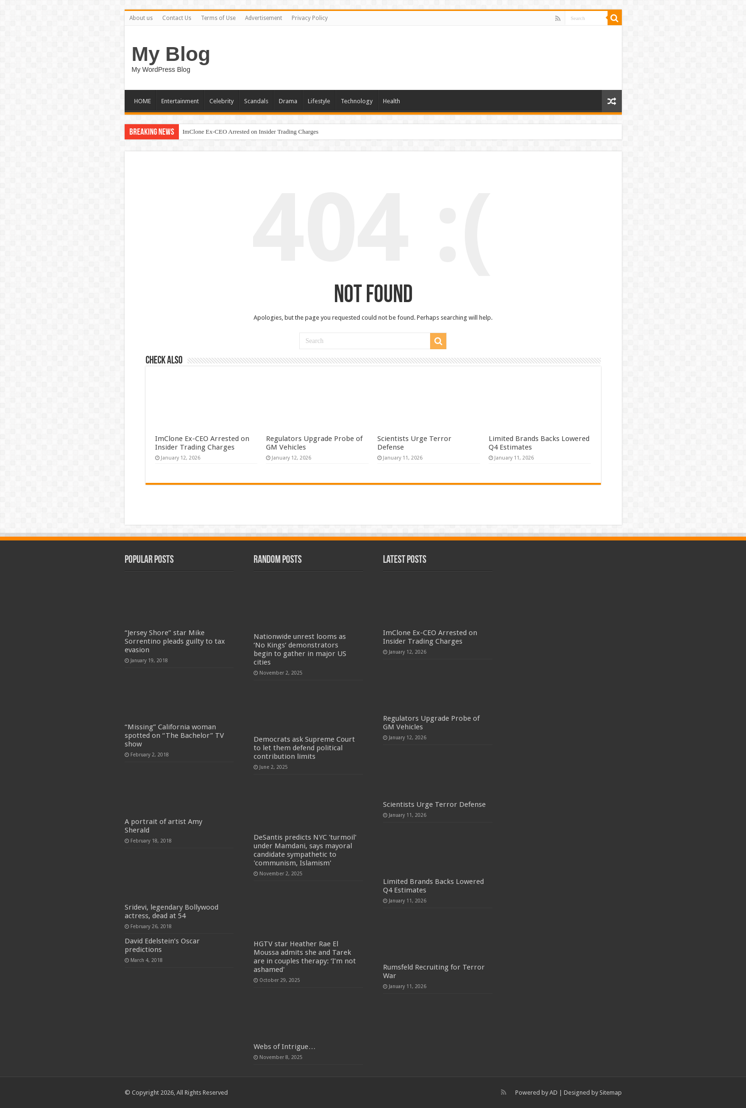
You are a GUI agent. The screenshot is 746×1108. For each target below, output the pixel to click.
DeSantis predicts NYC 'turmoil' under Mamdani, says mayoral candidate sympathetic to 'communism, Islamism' (305, 850)
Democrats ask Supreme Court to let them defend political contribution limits (304, 748)
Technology (357, 101)
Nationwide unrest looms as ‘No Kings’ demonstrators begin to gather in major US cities (300, 649)
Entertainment (180, 101)
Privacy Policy (310, 18)
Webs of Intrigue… (284, 1046)
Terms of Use (218, 18)
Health (391, 101)
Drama (288, 101)
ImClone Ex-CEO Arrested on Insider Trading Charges (251, 131)
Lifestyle (319, 101)
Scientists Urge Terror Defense (434, 804)
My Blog (171, 53)
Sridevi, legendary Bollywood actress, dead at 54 (171, 911)
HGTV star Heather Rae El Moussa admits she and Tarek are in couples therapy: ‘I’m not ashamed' (305, 957)
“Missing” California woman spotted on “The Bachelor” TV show (174, 735)
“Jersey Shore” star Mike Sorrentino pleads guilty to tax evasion (175, 641)
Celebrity (221, 101)
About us (141, 18)
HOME (142, 101)
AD (554, 1092)
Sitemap (610, 1092)
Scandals (256, 101)
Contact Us (176, 18)
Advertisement (263, 18)
